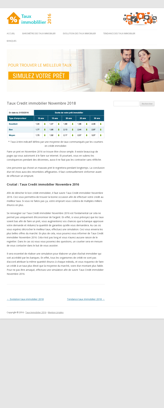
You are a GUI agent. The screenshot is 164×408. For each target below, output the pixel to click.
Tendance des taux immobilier (119, 33)
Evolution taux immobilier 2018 (25, 299)
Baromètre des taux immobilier (39, 33)
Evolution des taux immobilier (79, 33)
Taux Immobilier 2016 (35, 312)
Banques (11, 40)
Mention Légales (55, 312)
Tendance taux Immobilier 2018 (86, 299)
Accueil (11, 33)
